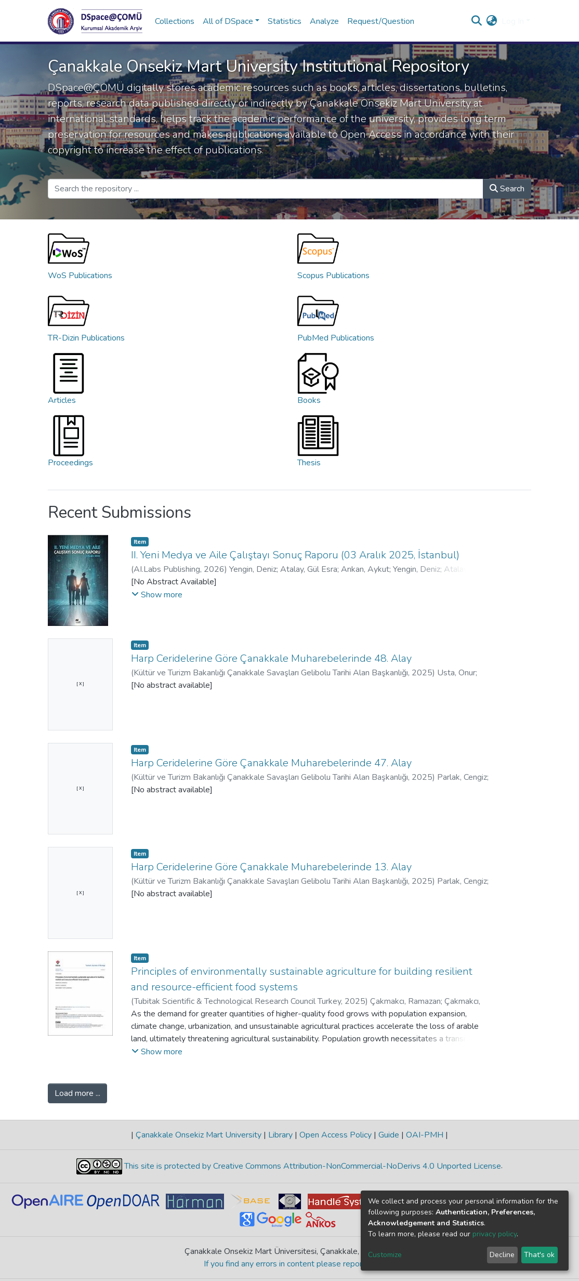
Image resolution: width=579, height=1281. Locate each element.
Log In (513, 21)
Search (507, 188)
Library (280, 1135)
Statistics (284, 21)
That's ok (539, 1255)
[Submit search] (476, 21)
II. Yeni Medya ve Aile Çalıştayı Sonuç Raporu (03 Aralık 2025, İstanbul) (295, 555)
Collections (174, 21)
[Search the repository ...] (265, 189)
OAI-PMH (424, 1135)
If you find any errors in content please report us (290, 1264)
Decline (502, 1255)
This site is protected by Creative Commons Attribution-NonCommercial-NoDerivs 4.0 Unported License (311, 1166)
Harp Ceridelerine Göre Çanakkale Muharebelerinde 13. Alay (271, 867)
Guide (388, 1135)
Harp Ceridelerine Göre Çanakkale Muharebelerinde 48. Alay (271, 658)
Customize (385, 1255)
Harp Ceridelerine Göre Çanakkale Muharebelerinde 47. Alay (271, 763)
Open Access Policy (335, 1135)
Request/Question (380, 21)
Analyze (324, 21)
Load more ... (77, 1093)
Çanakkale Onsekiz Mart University (199, 1135)
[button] (491, 21)
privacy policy (494, 1234)
